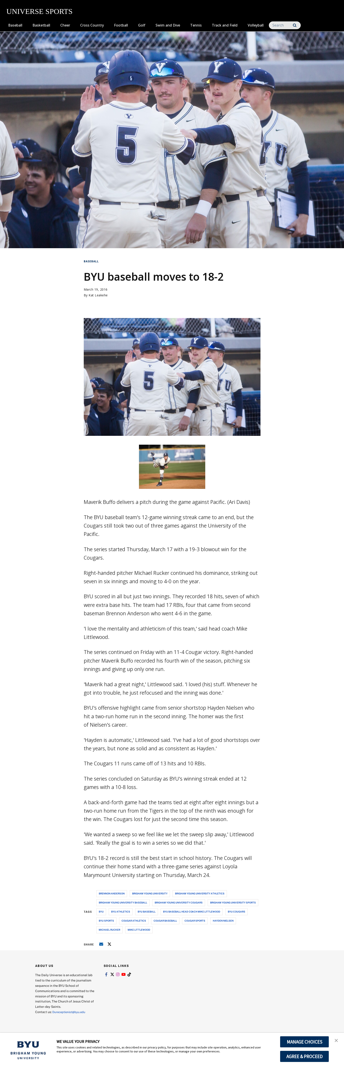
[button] (336, 1041)
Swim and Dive (168, 25)
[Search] (285, 25)
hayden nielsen (223, 920)
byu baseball (147, 911)
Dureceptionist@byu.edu (70, 1012)
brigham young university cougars (179, 902)
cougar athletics (134, 920)
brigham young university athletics (199, 893)
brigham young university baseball (123, 902)
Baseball (15, 25)
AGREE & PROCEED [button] (304, 1056)
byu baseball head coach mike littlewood (191, 911)
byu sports (106, 920)
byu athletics (120, 911)
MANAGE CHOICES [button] (304, 1042)
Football (121, 25)
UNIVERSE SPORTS (39, 11)
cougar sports (194, 920)
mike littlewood (139, 929)
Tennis (196, 25)
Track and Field (225, 25)
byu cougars (236, 911)
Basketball (41, 25)
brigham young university (149, 893)
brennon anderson (112, 893)
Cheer (65, 25)
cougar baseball (165, 920)
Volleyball (256, 25)
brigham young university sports (233, 902)
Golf (141, 25)
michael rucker (109, 929)
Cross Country (92, 25)
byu (101, 911)
